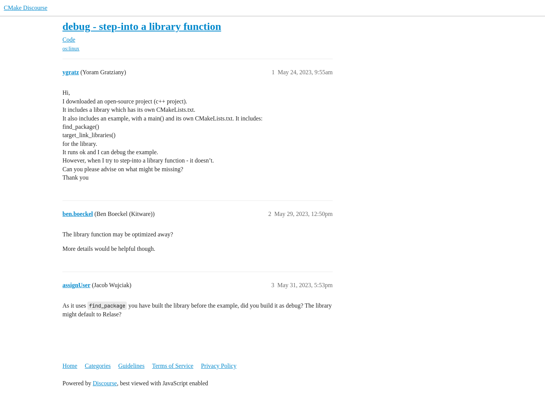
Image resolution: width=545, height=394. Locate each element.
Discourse (105, 383)
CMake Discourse (25, 8)
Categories (98, 366)
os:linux (70, 49)
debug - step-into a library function (141, 26)
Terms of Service (172, 366)
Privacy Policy (219, 366)
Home (69, 366)
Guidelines (131, 366)
